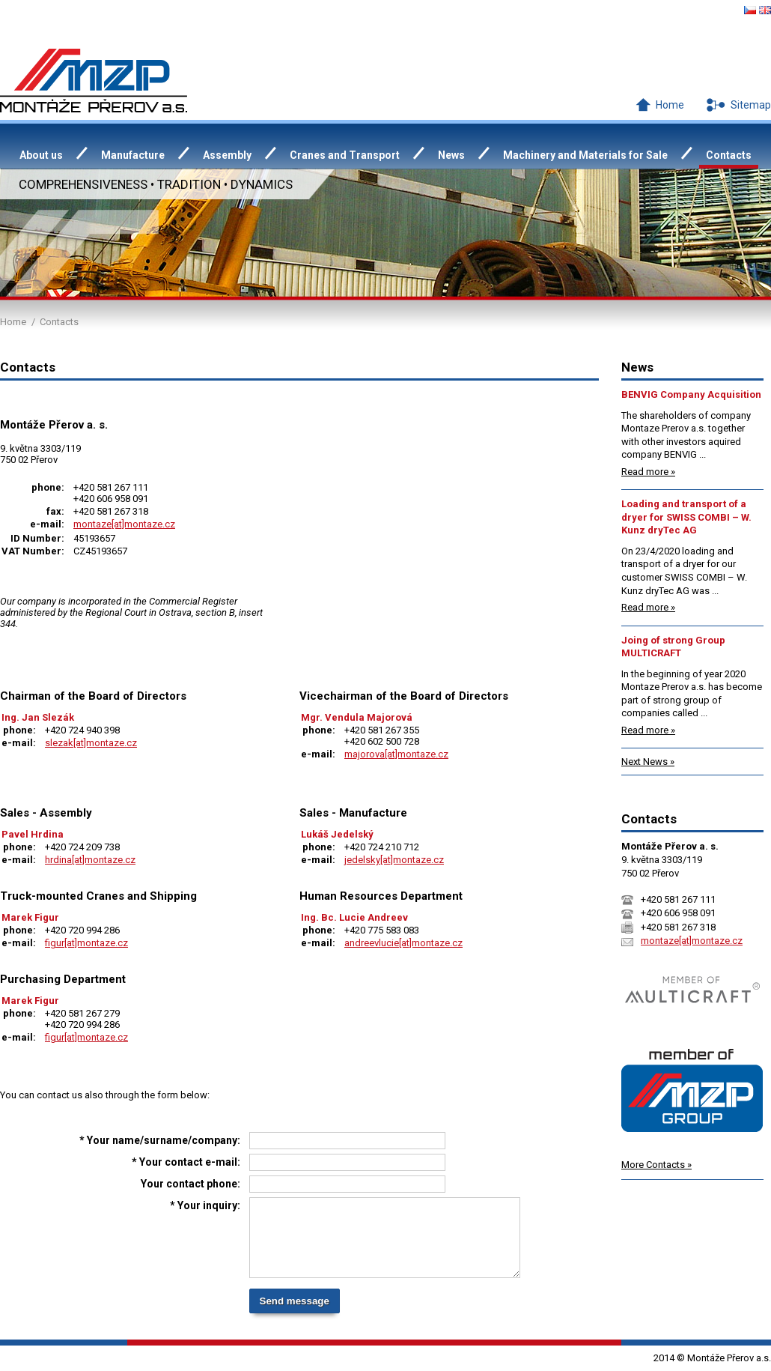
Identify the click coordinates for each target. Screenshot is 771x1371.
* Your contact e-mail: (186, 1162)
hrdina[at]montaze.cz (90, 859)
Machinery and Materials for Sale (585, 155)
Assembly (227, 155)
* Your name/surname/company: (159, 1140)
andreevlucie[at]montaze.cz (403, 942)
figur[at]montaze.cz (86, 942)
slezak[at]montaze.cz (91, 742)
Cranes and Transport (345, 155)
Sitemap (751, 105)
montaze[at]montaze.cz (124, 524)
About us (41, 155)
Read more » (648, 471)
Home (670, 105)
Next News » (647, 761)
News (451, 155)
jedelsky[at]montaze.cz (394, 859)
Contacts (729, 155)
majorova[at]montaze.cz (396, 754)
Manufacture (133, 155)
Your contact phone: (190, 1184)
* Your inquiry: (205, 1205)
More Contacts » (656, 1164)
